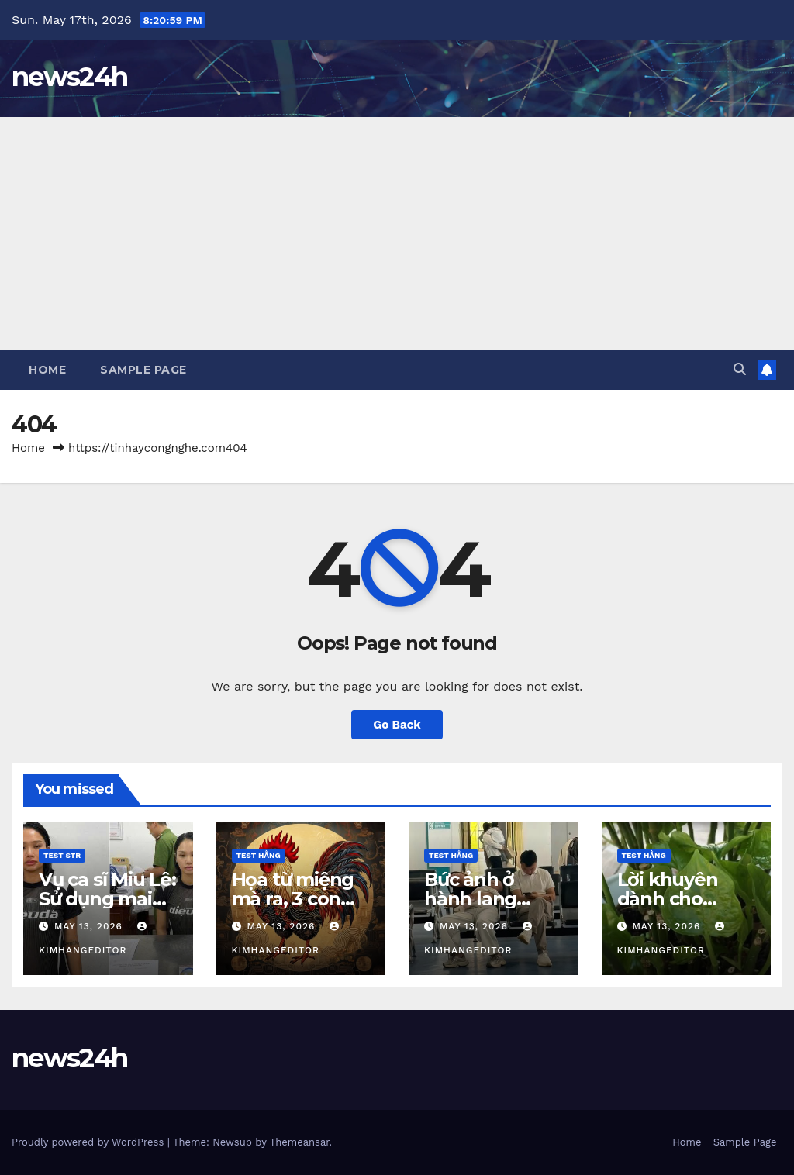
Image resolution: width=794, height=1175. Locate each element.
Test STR (62, 855)
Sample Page (143, 370)
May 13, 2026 (90, 926)
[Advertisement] (397, 233)
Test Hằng (258, 855)
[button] (740, 369)
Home (47, 370)
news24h (69, 76)
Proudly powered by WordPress (89, 1142)
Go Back (397, 725)
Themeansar (300, 1142)
